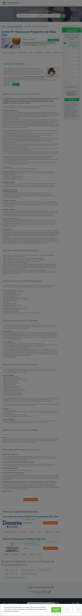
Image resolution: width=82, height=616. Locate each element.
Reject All (67, 610)
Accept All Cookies (56, 609)
